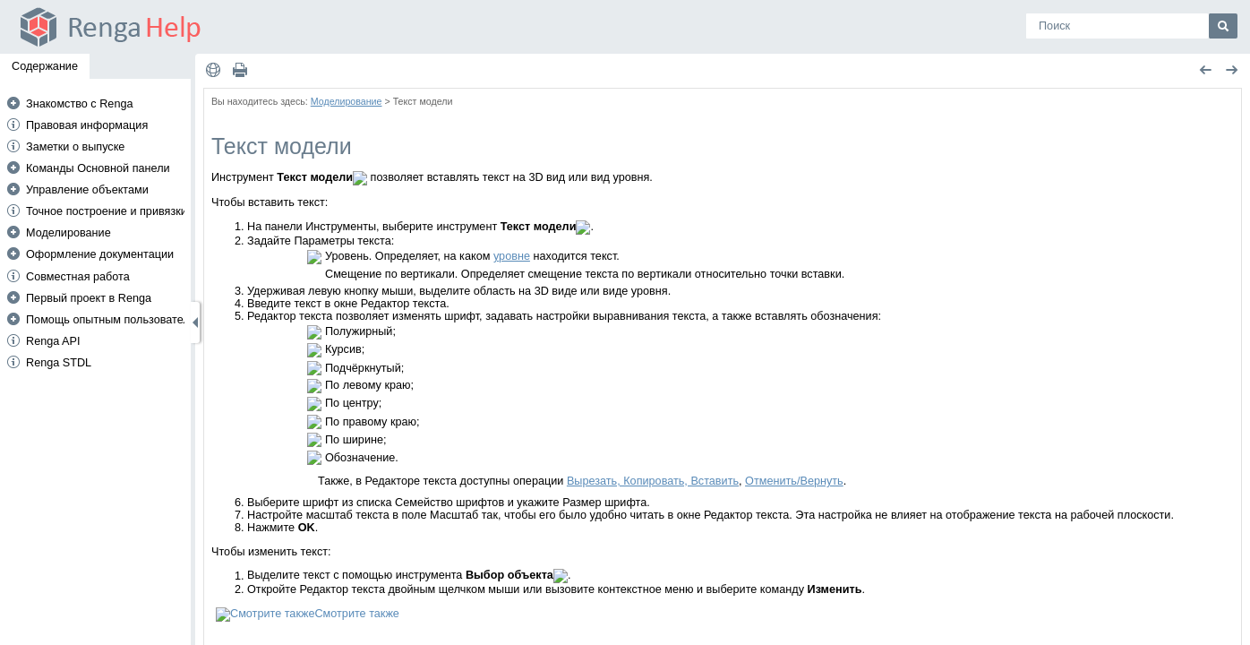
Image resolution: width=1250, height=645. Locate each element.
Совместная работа (78, 277)
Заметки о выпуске (75, 147)
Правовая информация (87, 125)
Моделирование (68, 233)
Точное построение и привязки (106, 211)
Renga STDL (58, 363)
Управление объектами (87, 190)
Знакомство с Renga (79, 104)
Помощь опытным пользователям (114, 320)
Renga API (53, 341)
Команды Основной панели (98, 168)
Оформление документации (100, 254)
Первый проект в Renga (88, 298)
